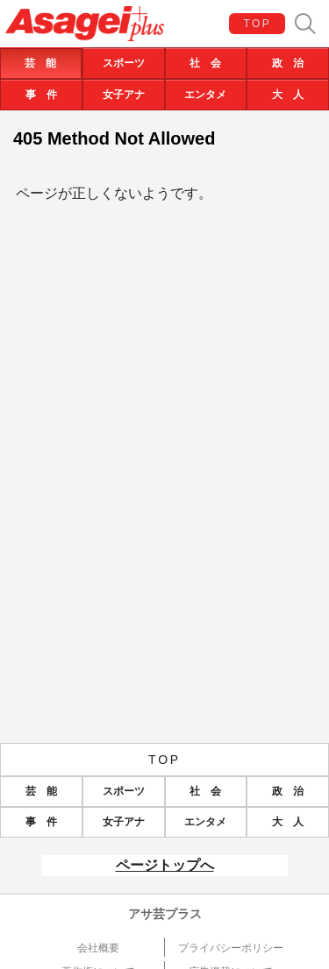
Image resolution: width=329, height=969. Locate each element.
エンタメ (205, 94)
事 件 (41, 94)
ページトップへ (165, 865)
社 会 (205, 63)
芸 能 (40, 63)
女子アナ (124, 94)
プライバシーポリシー (230, 948)
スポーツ (124, 63)
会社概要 (98, 948)
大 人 (288, 94)
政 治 (288, 63)
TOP (258, 24)
